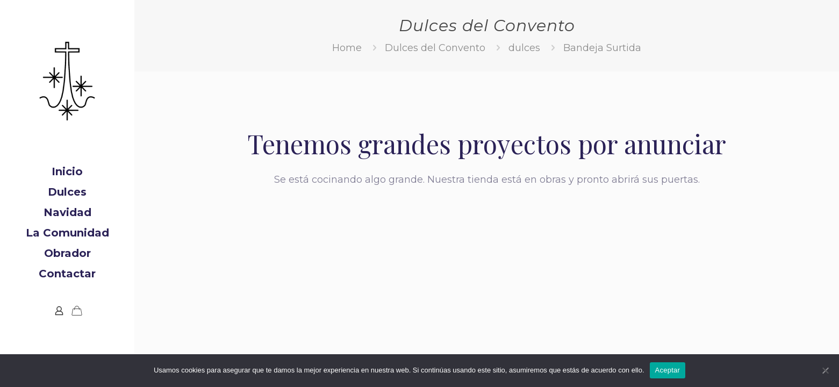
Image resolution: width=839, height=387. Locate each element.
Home (347, 48)
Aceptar (667, 370)
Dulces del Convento (435, 48)
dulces (524, 48)
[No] (825, 370)
